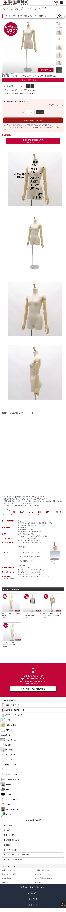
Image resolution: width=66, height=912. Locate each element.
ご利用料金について (11, 840)
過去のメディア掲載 (9, 874)
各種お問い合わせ (8, 870)
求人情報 (38, 882)
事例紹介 (8, 845)
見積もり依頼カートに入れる (33, 120)
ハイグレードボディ (38, 8)
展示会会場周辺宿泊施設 (44, 878)
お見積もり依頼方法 (42, 870)
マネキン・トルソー (15, 8)
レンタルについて (11, 825)
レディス (27, 8)
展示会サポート (10, 830)
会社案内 (5, 882)
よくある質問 (9, 835)
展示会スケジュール (42, 874)
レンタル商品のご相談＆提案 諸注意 (17, 855)
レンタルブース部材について (14, 860)
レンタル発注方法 (11, 850)
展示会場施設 (7, 878)
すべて (4, 8)
